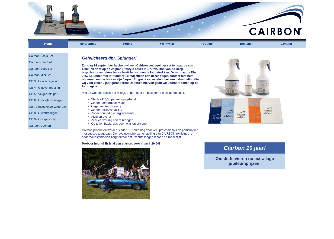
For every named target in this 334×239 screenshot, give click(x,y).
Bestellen (247, 43)
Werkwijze (167, 43)
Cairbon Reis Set (40, 62)
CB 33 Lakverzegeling (43, 81)
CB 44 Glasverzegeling (44, 87)
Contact (286, 43)
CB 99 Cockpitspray (42, 119)
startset (127, 143)
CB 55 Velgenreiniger (43, 94)
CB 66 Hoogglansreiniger (46, 100)
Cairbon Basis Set (41, 56)
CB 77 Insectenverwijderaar (47, 106)
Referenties (88, 43)
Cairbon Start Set (40, 68)
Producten (206, 43)
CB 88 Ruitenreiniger (43, 113)
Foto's (127, 43)
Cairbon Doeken (40, 125)
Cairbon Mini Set (40, 75)
